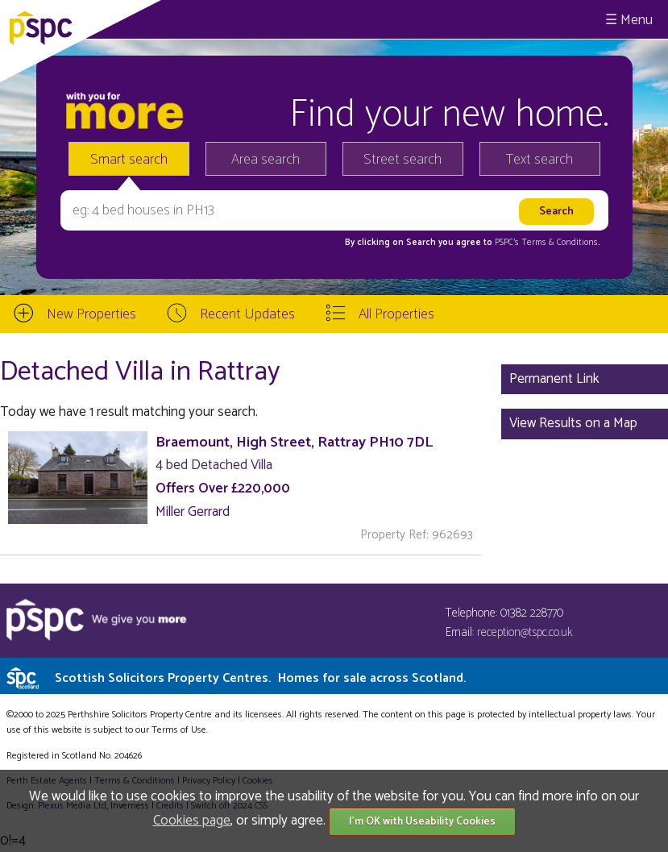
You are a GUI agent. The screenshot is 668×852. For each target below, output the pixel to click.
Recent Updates (247, 314)
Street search (402, 160)
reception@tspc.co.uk (525, 632)
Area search (265, 160)
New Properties (91, 314)
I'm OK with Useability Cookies (422, 821)
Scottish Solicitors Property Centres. (260, 678)
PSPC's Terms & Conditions (546, 242)
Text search (539, 160)
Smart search (129, 160)
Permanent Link (554, 379)
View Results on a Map (573, 423)
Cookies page (191, 820)
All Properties (396, 314)
